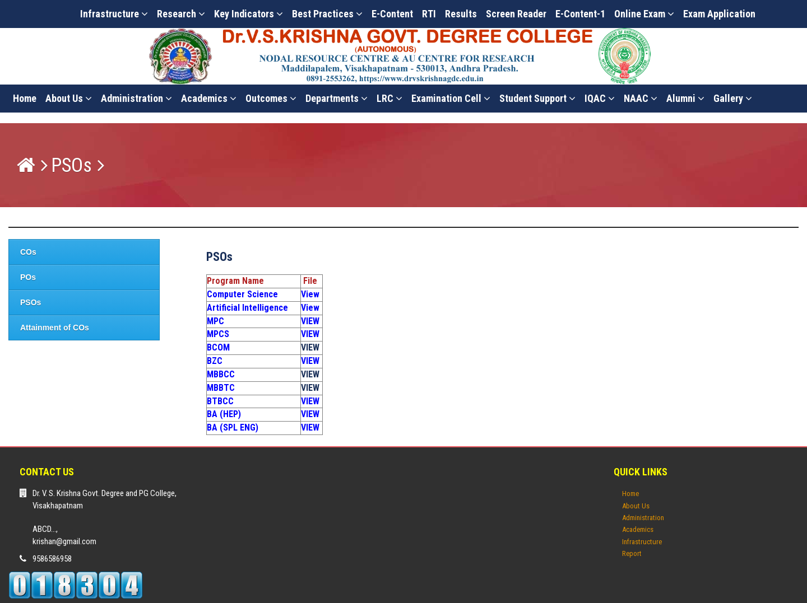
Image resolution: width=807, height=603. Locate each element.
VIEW (310, 347)
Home (24, 98)
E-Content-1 (580, 14)
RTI (429, 14)
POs (28, 277)
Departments (336, 98)
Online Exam (644, 14)
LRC (389, 98)
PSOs (71, 165)
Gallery (732, 98)
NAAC (640, 98)
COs (28, 251)
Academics (208, 98)
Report (632, 553)
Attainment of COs (54, 327)
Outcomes (270, 98)
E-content (392, 14)
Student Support (537, 98)
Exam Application (719, 14)
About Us (68, 98)
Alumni (685, 98)
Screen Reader (516, 14)
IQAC (600, 98)
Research (181, 14)
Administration (136, 98)
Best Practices (327, 14)
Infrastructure (114, 14)
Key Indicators (248, 14)
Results (461, 14)
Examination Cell (450, 98)
